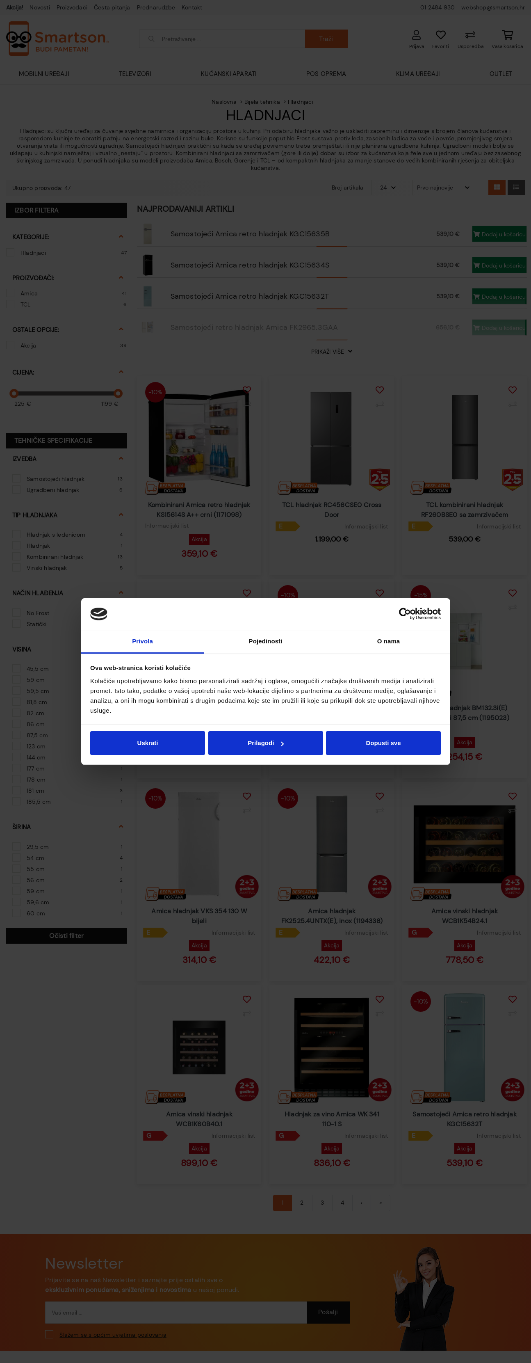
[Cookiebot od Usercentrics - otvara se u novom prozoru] (405, 614)
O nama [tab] (388, 641)
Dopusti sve (383, 742)
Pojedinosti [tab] (266, 641)
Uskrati (147, 742)
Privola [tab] (142, 641)
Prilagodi (266, 742)
